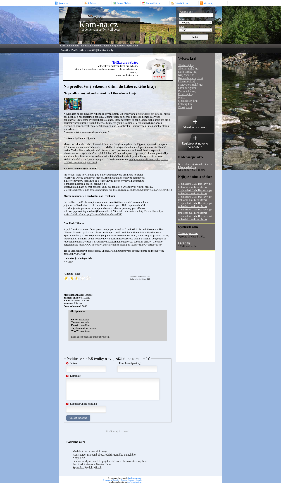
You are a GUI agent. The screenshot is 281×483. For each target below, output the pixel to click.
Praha (181, 97)
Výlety (69, 261)
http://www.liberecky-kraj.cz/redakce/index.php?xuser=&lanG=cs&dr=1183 (113, 213)
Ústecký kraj (185, 103)
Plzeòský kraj (186, 94)
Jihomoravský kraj (188, 68)
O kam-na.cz (107, 480)
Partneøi (131, 480)
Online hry (184, 242)
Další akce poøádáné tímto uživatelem (90, 336)
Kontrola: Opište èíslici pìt (83, 403)
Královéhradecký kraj (190, 78)
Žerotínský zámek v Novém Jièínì (92, 464)
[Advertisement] (125, 103)
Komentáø (75, 375)
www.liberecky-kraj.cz (150, 113)
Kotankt (138, 480)
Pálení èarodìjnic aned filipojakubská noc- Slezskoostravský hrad (110, 461)
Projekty (116, 480)
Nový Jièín (79, 457)
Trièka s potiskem (188, 233)
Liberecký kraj (186, 81)
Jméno (73, 363)
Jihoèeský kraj (186, 65)
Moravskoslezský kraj (190, 84)
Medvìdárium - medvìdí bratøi (90, 451)
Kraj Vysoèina (186, 74)
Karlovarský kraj (187, 71)
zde (131, 159)
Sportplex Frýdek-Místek (87, 467)
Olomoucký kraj (187, 87)
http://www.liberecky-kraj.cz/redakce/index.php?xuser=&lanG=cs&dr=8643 (131, 189)
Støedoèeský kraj (188, 100)
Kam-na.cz (98, 24)
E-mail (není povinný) (130, 363)
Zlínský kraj (185, 107)
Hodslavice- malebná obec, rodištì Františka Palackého (104, 454)
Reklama (124, 480)
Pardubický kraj (187, 91)
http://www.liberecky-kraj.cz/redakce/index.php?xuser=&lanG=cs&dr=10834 (120, 244)
